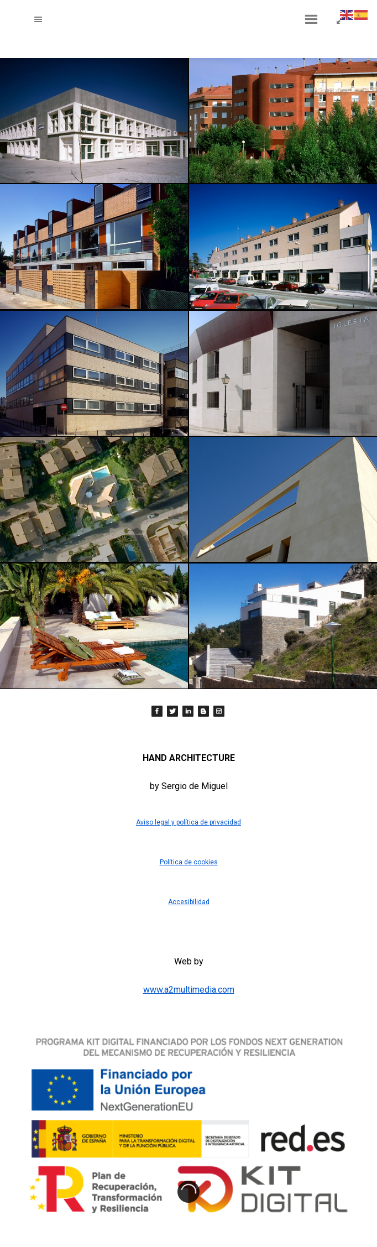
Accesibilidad (189, 902)
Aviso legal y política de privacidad (188, 822)
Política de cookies (189, 862)
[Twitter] (172, 711)
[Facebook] (157, 711)
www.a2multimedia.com (188, 989)
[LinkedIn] (187, 711)
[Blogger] (203, 711)
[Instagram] (218, 711)
